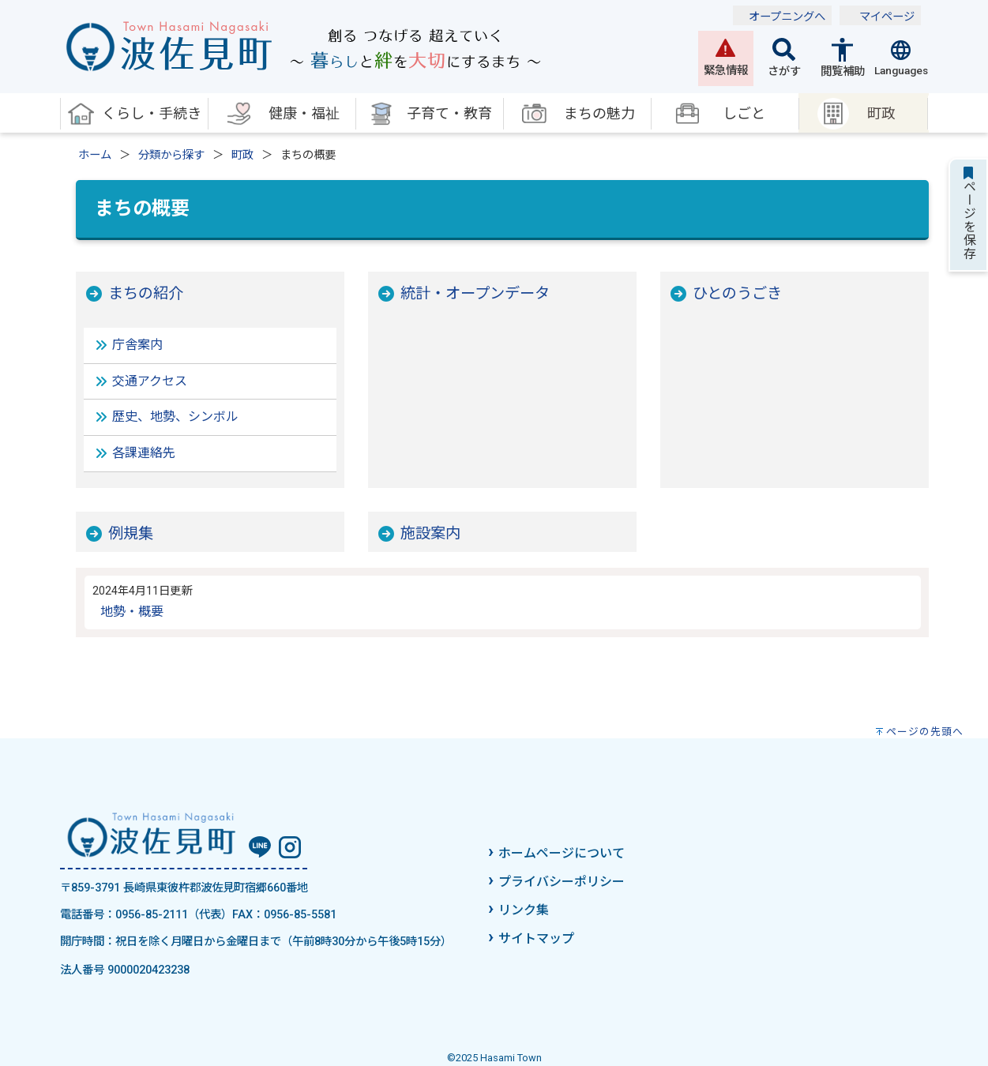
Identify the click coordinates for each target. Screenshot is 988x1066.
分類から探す (171, 155)
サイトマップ (536, 938)
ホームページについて (561, 853)
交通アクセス (149, 380)
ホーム (94, 155)
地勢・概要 (131, 611)
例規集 (130, 533)
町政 (242, 155)
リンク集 (523, 910)
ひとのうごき (737, 293)
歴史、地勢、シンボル (175, 416)
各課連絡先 (143, 452)
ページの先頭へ (925, 732)
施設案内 (430, 533)
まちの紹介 (145, 293)
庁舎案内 (137, 344)
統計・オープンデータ (475, 293)
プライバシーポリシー (561, 881)
